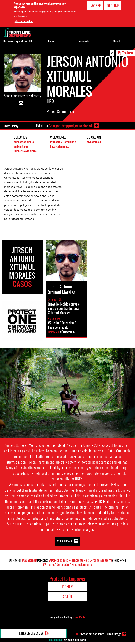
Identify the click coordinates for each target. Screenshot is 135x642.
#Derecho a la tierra (25, 150)
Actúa (68, 596)
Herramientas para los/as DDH (18, 41)
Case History (12, 126)
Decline (113, 5)
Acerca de (84, 41)
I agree (95, 5)
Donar (51, 41)
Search (116, 41)
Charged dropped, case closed (70, 125)
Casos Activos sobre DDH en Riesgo (98, 633)
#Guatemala (94, 142)
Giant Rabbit (79, 617)
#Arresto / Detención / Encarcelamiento (63, 144)
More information (24, 21)
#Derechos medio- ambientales (24, 144)
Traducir (127, 52)
